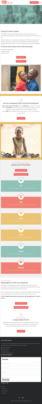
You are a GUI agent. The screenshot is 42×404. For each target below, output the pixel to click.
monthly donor (15, 40)
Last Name (4, 372)
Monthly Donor (21, 61)
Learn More (21, 118)
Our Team (4, 393)
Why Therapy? (5, 390)
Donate (3, 386)
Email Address (5, 363)
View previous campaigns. (7, 377)
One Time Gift (21, 57)
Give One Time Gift (21, 170)
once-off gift (27, 40)
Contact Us (21, 331)
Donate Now (34, 2)
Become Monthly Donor (21, 174)
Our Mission (4, 388)
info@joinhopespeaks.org (7, 352)
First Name (4, 367)
